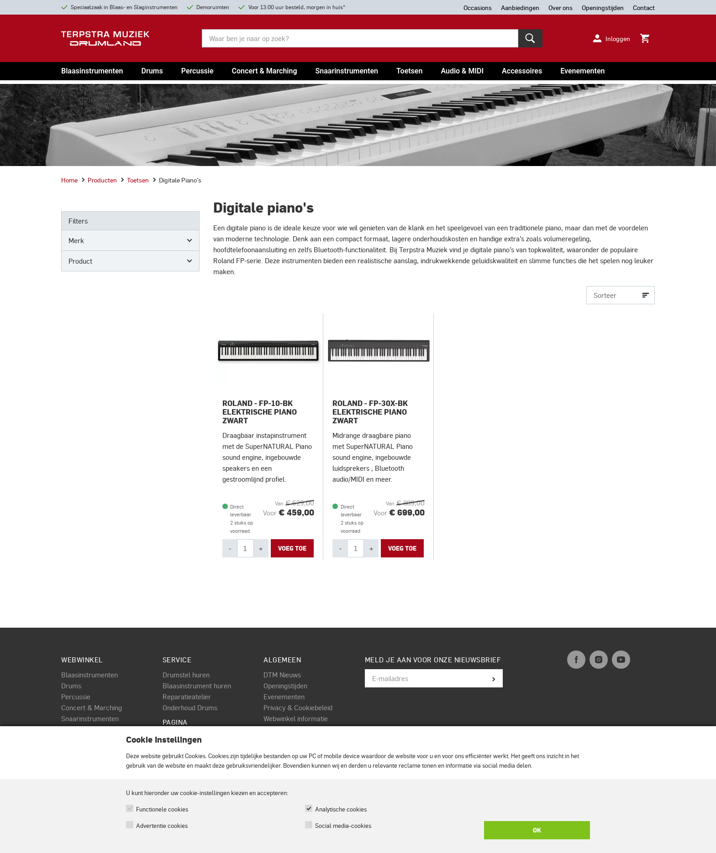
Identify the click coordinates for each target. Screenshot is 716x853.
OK (537, 830)
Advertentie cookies (162, 825)
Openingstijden (285, 685)
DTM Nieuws (282, 674)
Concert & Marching (264, 71)
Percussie (197, 71)
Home (69, 180)
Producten (99, 180)
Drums (152, 71)
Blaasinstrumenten (92, 71)
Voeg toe (292, 548)
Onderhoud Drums (190, 707)
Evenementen (582, 71)
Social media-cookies (343, 825)
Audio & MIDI (462, 71)
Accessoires (522, 71)
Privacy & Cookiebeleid (297, 707)
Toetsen (409, 71)
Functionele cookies (162, 809)
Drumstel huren (186, 674)
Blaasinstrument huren (197, 685)
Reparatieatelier (187, 696)
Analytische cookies (341, 809)
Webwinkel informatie (295, 718)
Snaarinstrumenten (347, 71)
